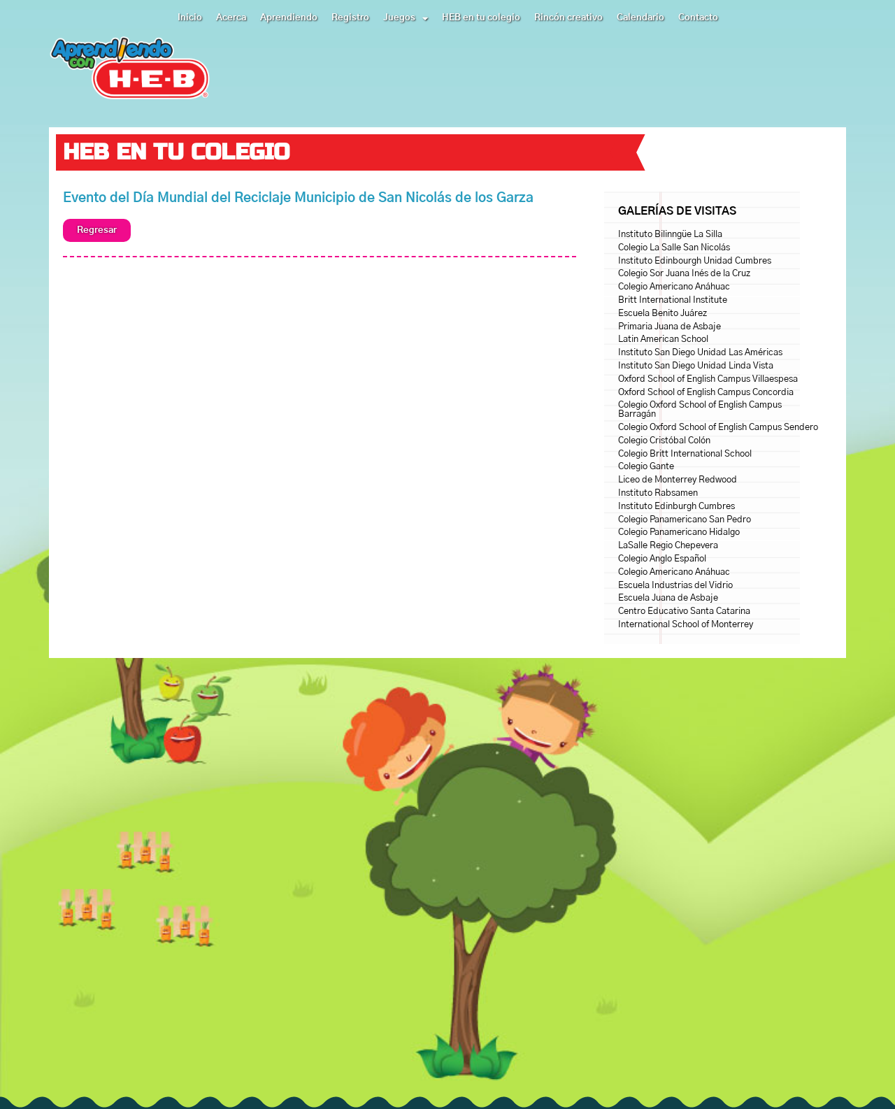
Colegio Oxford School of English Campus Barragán (700, 410)
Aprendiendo (288, 17)
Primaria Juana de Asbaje (669, 326)
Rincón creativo (568, 17)
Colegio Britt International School (685, 454)
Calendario (640, 17)
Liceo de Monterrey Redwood (677, 480)
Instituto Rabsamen (658, 493)
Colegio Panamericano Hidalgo (679, 532)
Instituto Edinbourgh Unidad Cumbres (694, 261)
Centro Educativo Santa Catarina (684, 611)
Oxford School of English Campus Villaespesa (708, 379)
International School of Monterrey (685, 624)
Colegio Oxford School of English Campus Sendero (718, 427)
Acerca (231, 17)
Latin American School (663, 339)
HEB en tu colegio (481, 17)
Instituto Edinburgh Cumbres (676, 506)
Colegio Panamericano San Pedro (684, 519)
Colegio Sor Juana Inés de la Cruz (684, 273)
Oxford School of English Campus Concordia (706, 392)
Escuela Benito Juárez (662, 313)
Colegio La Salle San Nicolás (674, 247)
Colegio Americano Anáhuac (674, 287)
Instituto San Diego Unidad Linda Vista (695, 366)
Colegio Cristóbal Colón (664, 440)
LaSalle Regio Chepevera (668, 545)
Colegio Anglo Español (662, 559)
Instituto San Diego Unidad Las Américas (700, 352)
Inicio (190, 17)
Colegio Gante (646, 466)
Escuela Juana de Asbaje (668, 598)
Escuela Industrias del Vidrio (675, 585)
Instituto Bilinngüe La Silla (670, 234)
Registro (350, 17)
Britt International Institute (672, 300)
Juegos (405, 18)
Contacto (698, 17)
